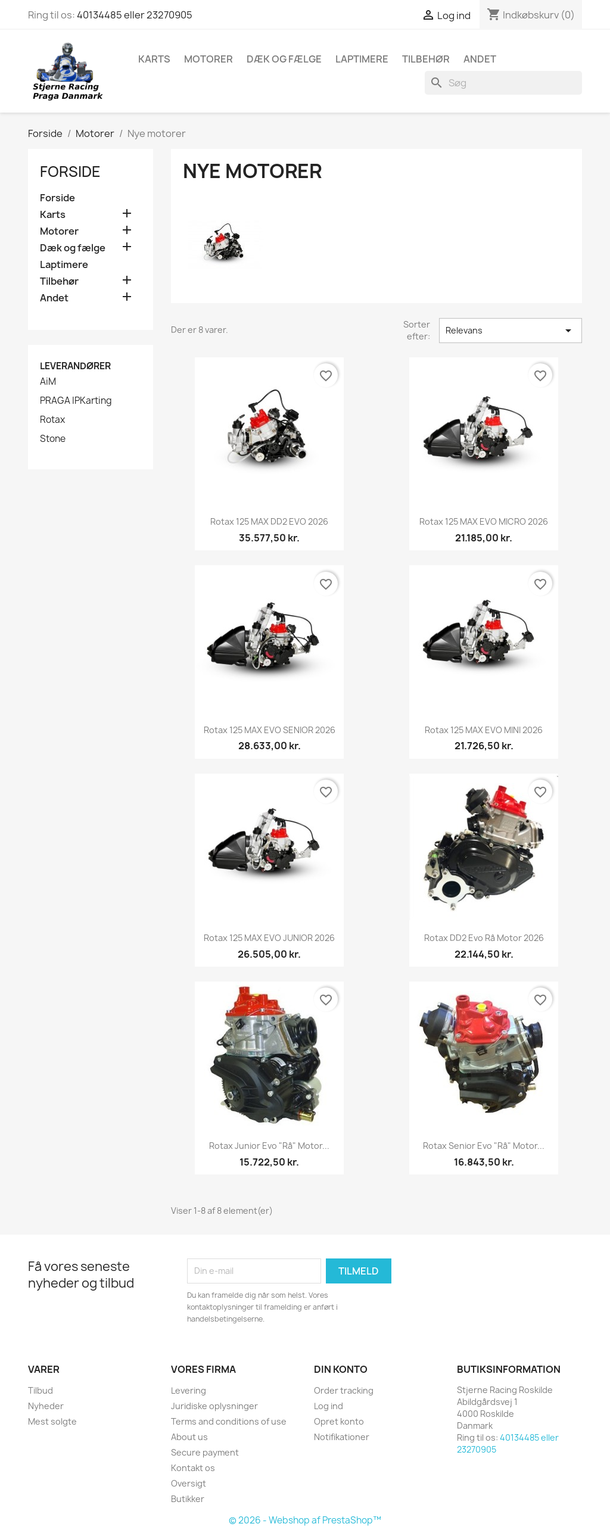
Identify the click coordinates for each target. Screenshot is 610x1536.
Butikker (187, 1498)
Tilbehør (426, 59)
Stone (53, 439)
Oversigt (188, 1483)
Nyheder (46, 1406)
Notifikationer (341, 1436)
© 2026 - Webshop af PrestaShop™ (305, 1520)
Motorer (208, 59)
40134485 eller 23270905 (134, 14)
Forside (70, 171)
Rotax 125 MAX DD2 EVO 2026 (269, 521)
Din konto (341, 1369)
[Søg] (503, 83)
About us (189, 1436)
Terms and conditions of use (229, 1421)
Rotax (52, 420)
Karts (154, 59)
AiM (48, 382)
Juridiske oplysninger (214, 1406)
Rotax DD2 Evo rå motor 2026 (484, 937)
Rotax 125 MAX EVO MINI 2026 (484, 730)
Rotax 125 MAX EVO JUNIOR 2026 (269, 937)
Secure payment (205, 1452)
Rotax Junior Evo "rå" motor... (269, 1145)
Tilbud (40, 1390)
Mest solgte (52, 1421)
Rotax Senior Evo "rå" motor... (483, 1145)
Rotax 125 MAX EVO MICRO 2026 (483, 521)
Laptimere (361, 59)
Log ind (328, 1406)
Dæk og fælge (284, 59)
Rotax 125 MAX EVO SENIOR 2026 (269, 730)
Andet (479, 59)
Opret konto (339, 1421)
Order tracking (344, 1390)
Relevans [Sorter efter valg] (510, 330)
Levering (188, 1390)
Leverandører (75, 366)
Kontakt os (193, 1467)
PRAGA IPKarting (76, 401)
